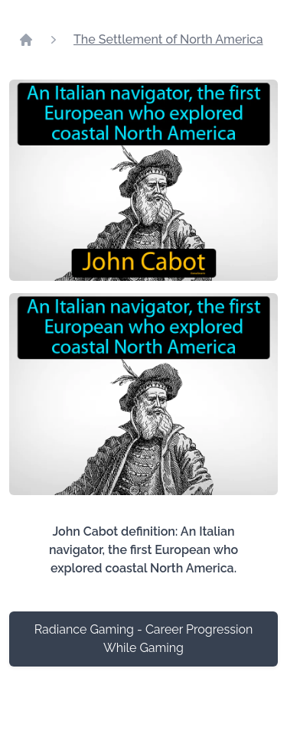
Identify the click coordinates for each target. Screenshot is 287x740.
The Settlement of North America (168, 39)
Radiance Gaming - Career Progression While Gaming (143, 638)
